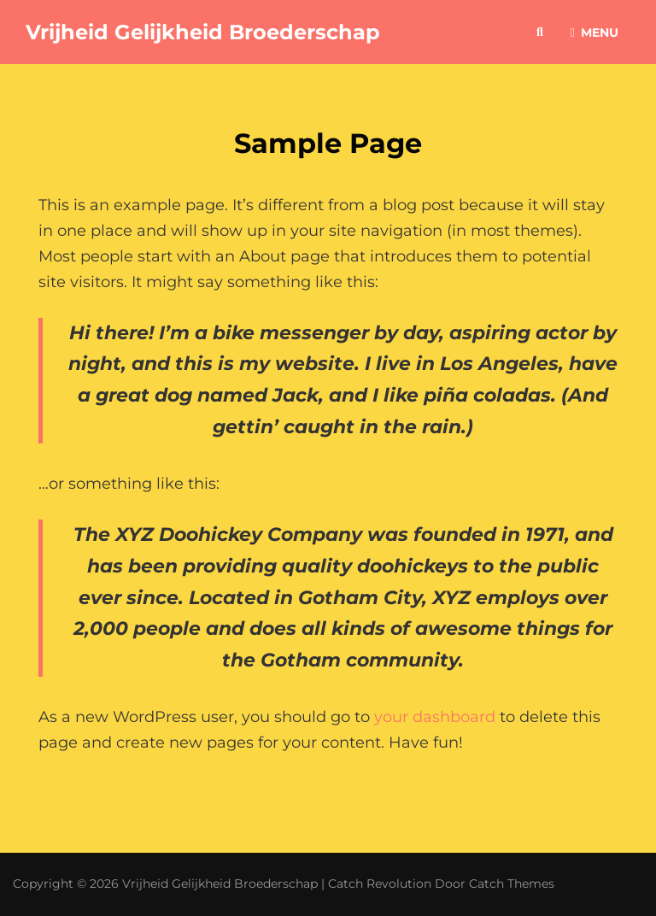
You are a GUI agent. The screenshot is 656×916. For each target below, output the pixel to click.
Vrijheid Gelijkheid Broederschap (203, 32)
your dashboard (434, 717)
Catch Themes (511, 883)
